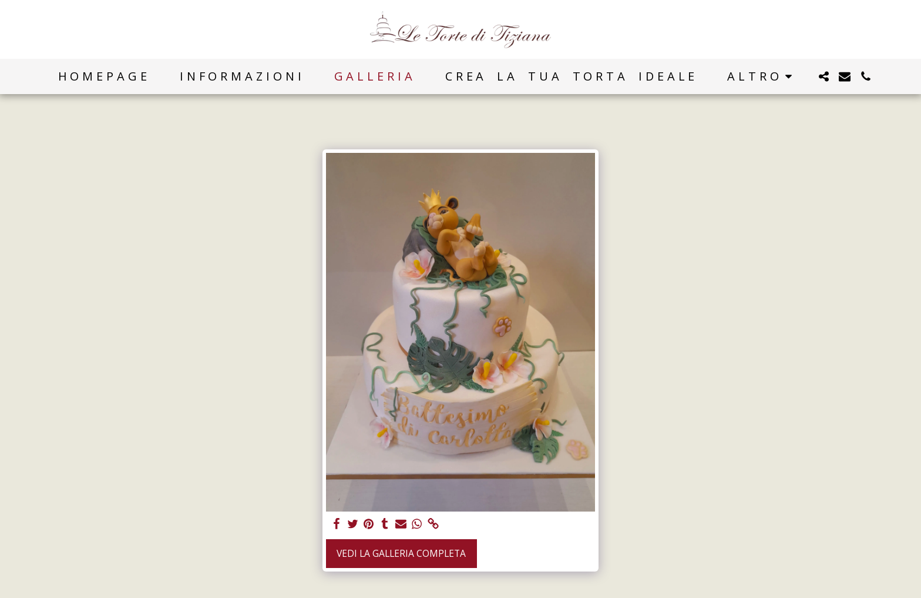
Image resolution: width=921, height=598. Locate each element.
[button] (823, 76)
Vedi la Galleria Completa (401, 553)
